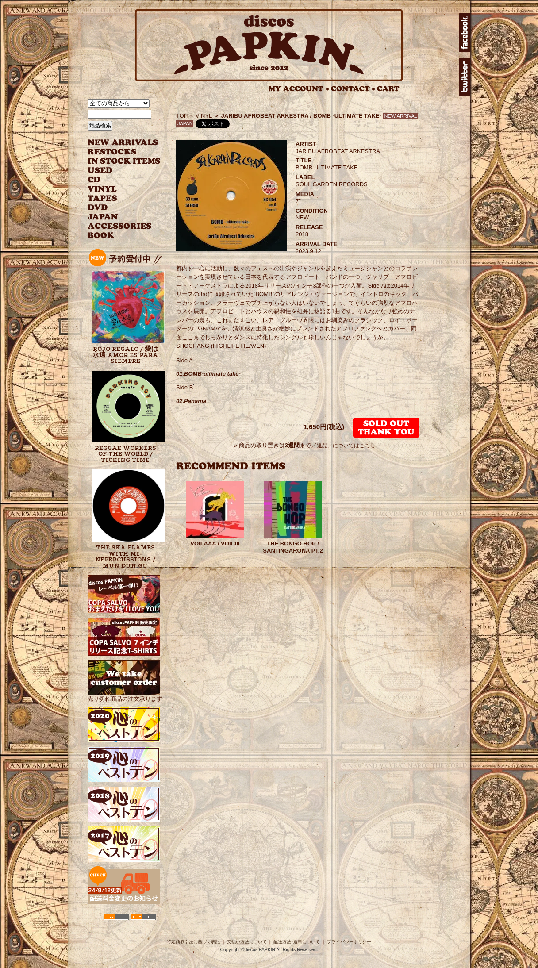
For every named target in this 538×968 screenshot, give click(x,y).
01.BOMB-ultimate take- (208, 373)
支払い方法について (247, 941)
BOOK (101, 235)
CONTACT (353, 89)
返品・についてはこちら (346, 445)
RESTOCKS (117, 152)
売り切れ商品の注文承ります (125, 695)
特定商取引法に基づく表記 (193, 941)
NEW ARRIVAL (123, 142)
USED (117, 170)
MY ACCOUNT (299, 89)
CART (388, 89)
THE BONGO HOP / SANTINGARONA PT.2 (293, 547)
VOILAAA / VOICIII (214, 543)
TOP (182, 115)
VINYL (103, 189)
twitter (464, 77)
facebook (464, 32)
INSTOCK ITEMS (124, 161)
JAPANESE (117, 217)
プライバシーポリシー (349, 941)
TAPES (102, 198)
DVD (98, 207)
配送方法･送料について (296, 941)
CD (94, 180)
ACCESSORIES (120, 226)
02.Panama (191, 401)
